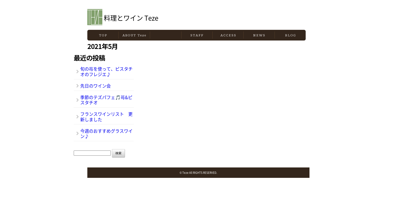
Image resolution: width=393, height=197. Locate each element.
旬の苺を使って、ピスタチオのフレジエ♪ (106, 71)
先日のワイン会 (95, 85)
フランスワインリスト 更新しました (106, 116)
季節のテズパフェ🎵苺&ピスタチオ (106, 100)
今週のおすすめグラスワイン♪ (106, 133)
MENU (165, 35)
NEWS (259, 35)
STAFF (196, 35)
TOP (102, 35)
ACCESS (228, 35)
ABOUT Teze (134, 35)
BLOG (290, 35)
